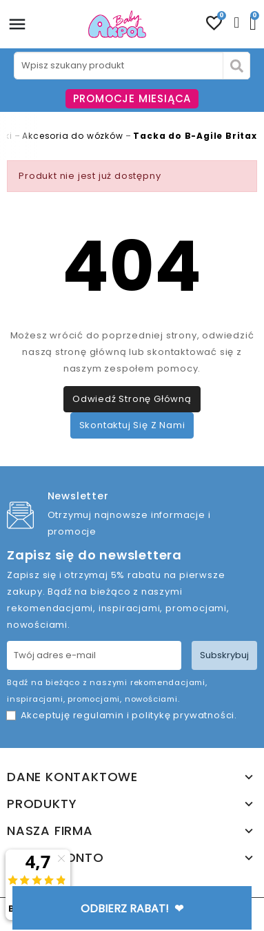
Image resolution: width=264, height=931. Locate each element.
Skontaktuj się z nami (132, 425)
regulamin (98, 715)
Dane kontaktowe (72, 777)
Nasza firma (50, 831)
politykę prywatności (183, 715)
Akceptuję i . (129, 715)
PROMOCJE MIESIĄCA (132, 98)
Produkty (42, 804)
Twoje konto (55, 858)
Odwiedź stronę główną (132, 398)
